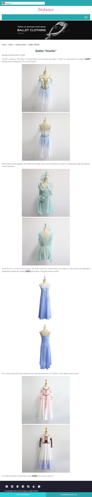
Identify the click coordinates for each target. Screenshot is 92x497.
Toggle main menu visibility (86, 16)
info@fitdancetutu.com (69, 495)
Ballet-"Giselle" (34, 45)
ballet (87, 59)
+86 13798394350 (23, 495)
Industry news (21, 45)
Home (4, 45)
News (11, 45)
